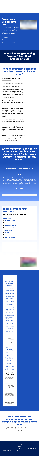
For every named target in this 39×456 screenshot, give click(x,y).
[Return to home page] (18, 5)
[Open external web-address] (31, 79)
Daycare (19, 443)
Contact (19, 449)
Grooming (19, 440)
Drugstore (19, 445)
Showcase (19, 447)
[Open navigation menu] (36, 6)
